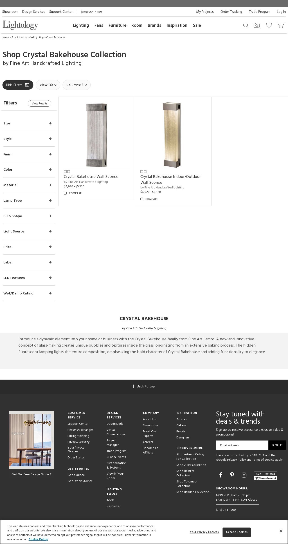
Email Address (229, 445)
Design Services (33, 12)
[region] (144, 532)
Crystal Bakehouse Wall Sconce (91, 176)
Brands (154, 25)
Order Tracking (231, 12)
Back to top (144, 387)
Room (136, 25)
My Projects (205, 12)
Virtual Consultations (116, 432)
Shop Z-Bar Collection (191, 465)
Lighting (81, 25)
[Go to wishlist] (270, 24)
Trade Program (259, 12)
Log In (281, 12)
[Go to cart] (281, 24)
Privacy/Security (79, 442)
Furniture (117, 25)
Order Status (76, 457)
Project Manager (113, 443)
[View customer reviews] (265, 475)
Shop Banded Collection (192, 492)
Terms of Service (263, 460)
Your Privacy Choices (76, 450)
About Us (149, 419)
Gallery (181, 425)
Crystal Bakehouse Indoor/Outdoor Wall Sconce (171, 179)
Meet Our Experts (149, 434)
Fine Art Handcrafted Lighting (27, 37)
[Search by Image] (257, 25)
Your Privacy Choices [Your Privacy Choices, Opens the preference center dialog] (204, 532)
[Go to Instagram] (244, 475)
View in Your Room (115, 476)
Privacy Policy (236, 460)
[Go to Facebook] (221, 475)
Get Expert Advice (80, 481)
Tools (110, 500)
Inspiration (177, 25)
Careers (148, 442)
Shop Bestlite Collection (185, 473)
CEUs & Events (116, 457)
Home (6, 37)
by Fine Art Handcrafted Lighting (86, 181)
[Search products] (245, 24)
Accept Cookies (237, 532)
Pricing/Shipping (78, 436)
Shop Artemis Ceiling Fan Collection (190, 457)
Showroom (10, 12)
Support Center (61, 12)
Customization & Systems (116, 466)
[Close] (281, 531)
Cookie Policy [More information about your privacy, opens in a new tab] (38, 539)
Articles (181, 419)
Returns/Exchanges (80, 430)
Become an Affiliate (150, 451)
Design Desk (115, 424)
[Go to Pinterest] (232, 475)
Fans (98, 25)
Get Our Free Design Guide (31, 474)
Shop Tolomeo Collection (186, 484)
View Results (40, 103)
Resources (113, 506)
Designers (182, 437)
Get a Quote (76, 475)
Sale (197, 25)
